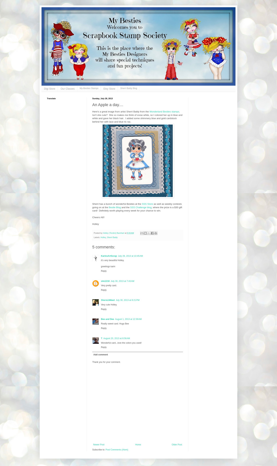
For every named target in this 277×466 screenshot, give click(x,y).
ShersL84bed (108, 300)
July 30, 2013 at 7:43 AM (122, 281)
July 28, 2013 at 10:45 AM (130, 256)
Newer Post (98, 444)
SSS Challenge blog (140, 207)
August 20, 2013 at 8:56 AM (116, 338)
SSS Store (147, 204)
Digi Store (49, 88)
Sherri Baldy (112, 237)
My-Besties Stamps (89, 88)
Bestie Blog (115, 207)
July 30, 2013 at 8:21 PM (127, 300)
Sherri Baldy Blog (128, 88)
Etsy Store (109, 88)
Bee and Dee (107, 319)
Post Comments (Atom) (117, 449)
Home (138, 444)
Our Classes (68, 88)
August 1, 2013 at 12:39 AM (128, 319)
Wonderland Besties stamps (164, 111)
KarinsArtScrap (109, 256)
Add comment (100, 354)
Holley (103, 237)
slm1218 (105, 281)
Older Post (177, 444)
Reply (104, 271)
